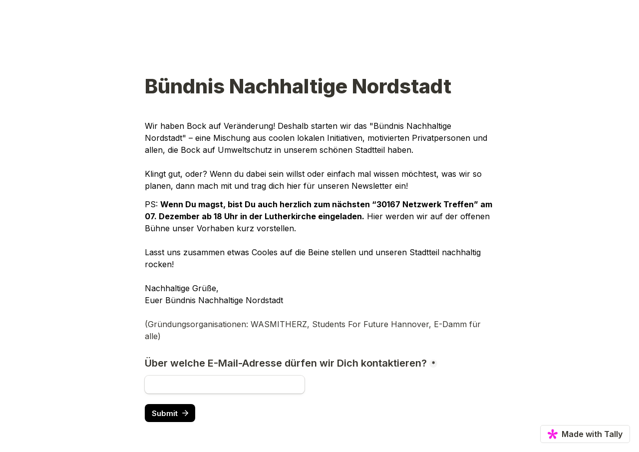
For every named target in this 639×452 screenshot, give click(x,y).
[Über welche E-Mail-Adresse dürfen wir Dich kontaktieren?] (225, 385)
